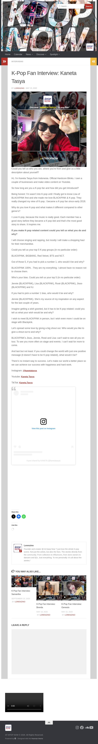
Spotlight (54, 54)
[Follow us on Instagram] (77, 728)
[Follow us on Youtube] (91, 728)
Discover (40, 54)
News (28, 54)
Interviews (17, 61)
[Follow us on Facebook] (82, 728)
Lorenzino (19, 88)
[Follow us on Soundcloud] (86, 728)
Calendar (18, 54)
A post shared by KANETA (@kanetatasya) (43, 461)
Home (7, 54)
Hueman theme (37, 739)
